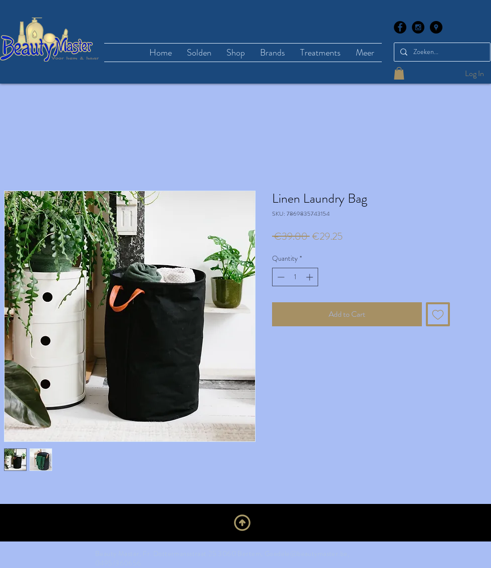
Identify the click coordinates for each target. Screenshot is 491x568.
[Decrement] (280, 277)
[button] (399, 73)
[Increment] (310, 277)
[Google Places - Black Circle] (436, 27)
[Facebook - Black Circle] (400, 27)
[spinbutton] (295, 277)
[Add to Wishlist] (438, 314)
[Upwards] (242, 522)
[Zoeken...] (441, 52)
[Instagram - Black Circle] (418, 27)
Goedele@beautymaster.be (306, 553)
